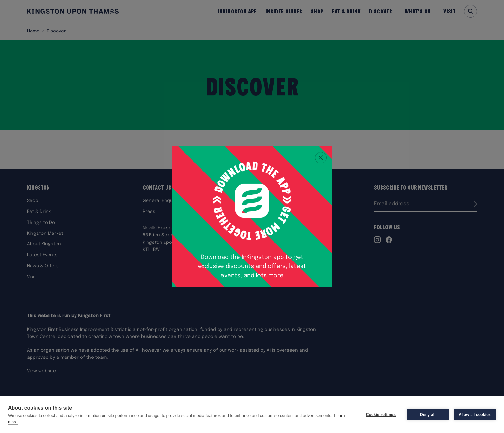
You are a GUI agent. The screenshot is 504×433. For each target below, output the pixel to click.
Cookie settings (381, 414)
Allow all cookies (475, 414)
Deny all (428, 414)
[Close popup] (321, 157)
